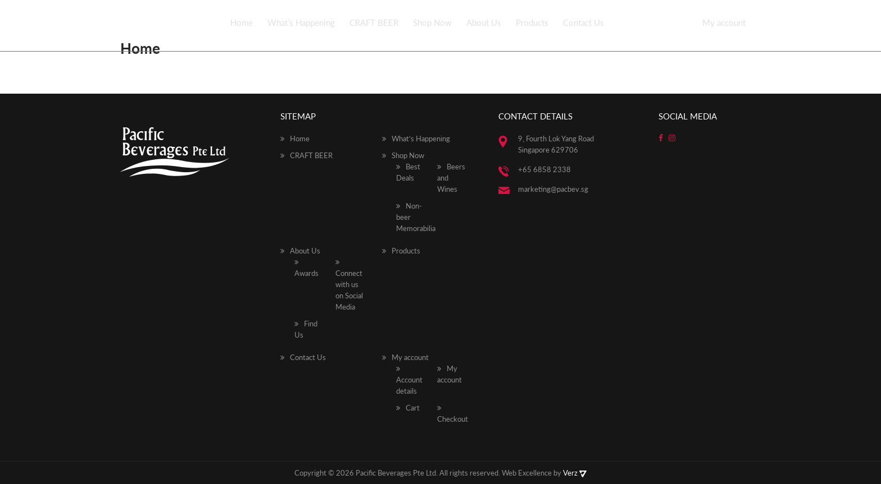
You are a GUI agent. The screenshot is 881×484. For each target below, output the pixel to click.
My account (724, 22)
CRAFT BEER (373, 22)
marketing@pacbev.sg (553, 189)
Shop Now (432, 22)
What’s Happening (301, 22)
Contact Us (583, 22)
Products (532, 22)
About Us (483, 22)
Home (241, 22)
